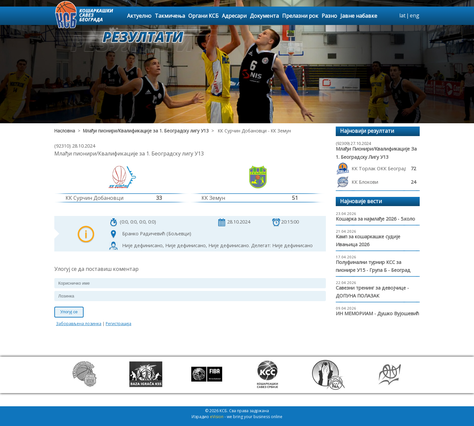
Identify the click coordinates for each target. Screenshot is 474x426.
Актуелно (139, 15)
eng (414, 15)
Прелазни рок (300, 15)
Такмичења (170, 15)
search (393, 16)
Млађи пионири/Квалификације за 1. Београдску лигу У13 (146, 131)
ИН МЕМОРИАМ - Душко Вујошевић (377, 313)
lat (402, 15)
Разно (329, 15)
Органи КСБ (203, 15)
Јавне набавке (358, 15)
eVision (216, 416)
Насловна (64, 131)
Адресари (234, 15)
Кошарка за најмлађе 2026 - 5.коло (375, 219)
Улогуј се (69, 311)
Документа (264, 15)
